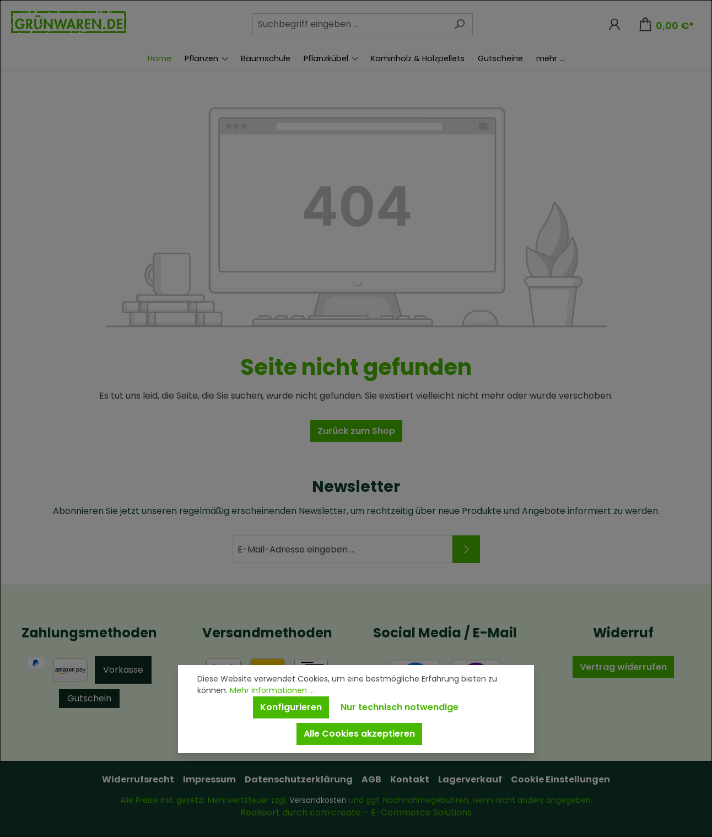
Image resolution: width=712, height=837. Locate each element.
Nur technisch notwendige (400, 707)
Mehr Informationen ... (272, 690)
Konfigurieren (291, 707)
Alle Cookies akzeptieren (359, 733)
